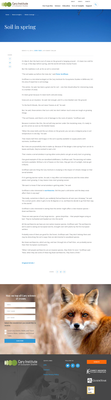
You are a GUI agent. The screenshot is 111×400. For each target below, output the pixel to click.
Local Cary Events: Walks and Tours (21, 331)
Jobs (45, 365)
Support (89, 6)
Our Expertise (47, 6)
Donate (87, 1)
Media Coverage (29, 14)
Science (58, 6)
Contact (47, 370)
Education (66, 6)
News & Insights (78, 6)
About (73, 1)
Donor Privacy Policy (51, 375)
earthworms (49, 190)
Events (80, 1)
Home (7, 14)
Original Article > (28, 263)
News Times (38, 50)
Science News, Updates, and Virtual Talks (21, 334)
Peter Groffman (61, 74)
